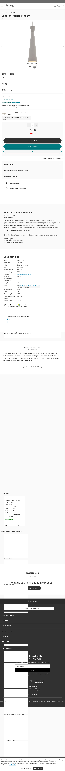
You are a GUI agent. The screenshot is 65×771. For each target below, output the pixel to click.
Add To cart (9, 519)
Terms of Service (21, 676)
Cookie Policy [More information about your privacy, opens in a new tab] (12, 765)
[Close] (62, 760)
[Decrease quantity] (29, 125)
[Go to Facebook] (22, 681)
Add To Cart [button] (32, 141)
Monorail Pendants (9, 584)
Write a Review (32, 588)
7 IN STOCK (6, 97)
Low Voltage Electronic (24, 274)
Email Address (20, 666)
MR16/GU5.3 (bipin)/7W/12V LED (29, 285)
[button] (2, 6)
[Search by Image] (58, 6)
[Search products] (55, 6)
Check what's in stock (7, 99)
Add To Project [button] (32, 146)
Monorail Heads (8, 558)
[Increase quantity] (36, 125)
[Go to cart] (62, 5)
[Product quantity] (33, 125)
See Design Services (14, 183)
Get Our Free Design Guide (32, 608)
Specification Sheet (14, 319)
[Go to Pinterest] (30, 68)
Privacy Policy (45, 674)
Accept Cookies (38, 768)
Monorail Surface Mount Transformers (14, 714)
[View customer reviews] (39, 681)
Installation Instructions (15, 322)
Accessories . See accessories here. (16, 118)
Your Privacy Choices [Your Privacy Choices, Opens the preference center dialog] (26, 768)
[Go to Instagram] (31, 681)
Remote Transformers (9, 740)
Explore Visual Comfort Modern (32, 366)
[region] (32, 764)
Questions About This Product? (17, 188)
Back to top (32, 601)
